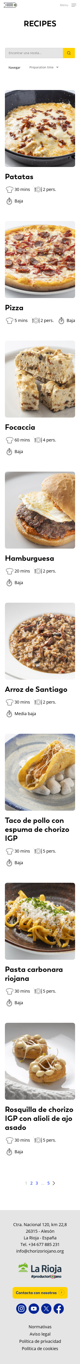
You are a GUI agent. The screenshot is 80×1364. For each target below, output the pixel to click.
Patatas (19, 176)
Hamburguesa (29, 558)
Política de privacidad (40, 1341)
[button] (68, 5)
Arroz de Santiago (36, 689)
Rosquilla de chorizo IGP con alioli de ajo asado (39, 1118)
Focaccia (20, 427)
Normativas (40, 1327)
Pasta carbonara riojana (34, 974)
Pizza (14, 307)
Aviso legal (40, 1334)
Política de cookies (40, 1348)
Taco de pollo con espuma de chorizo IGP (37, 829)
